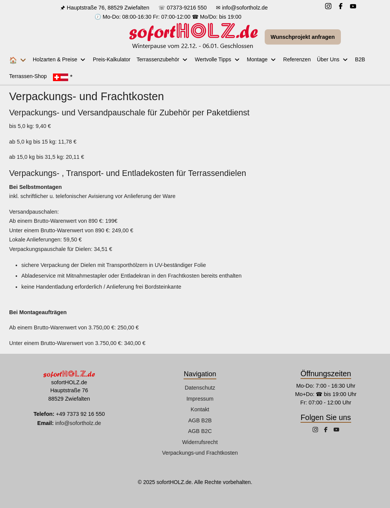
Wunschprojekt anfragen (303, 37)
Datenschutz (200, 388)
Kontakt (200, 409)
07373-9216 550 (187, 8)
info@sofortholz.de (245, 8)
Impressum (199, 399)
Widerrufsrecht (200, 442)
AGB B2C (200, 431)
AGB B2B (200, 420)
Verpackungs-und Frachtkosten (200, 453)
